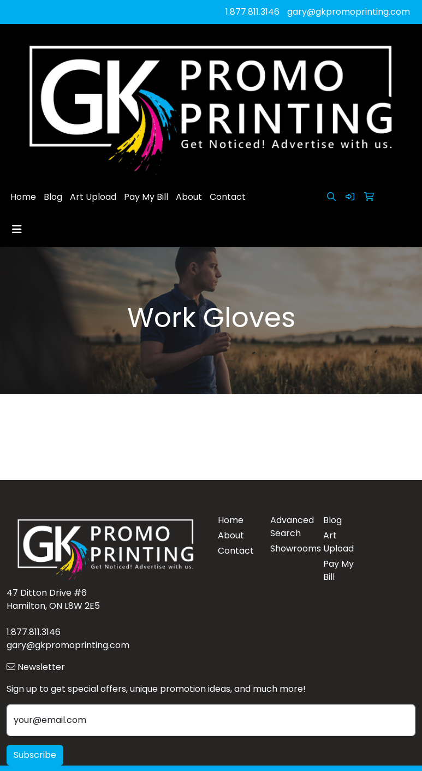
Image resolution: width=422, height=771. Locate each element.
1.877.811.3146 (252, 11)
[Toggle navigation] (16, 229)
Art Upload (93, 197)
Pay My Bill (146, 197)
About (189, 197)
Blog (53, 197)
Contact (228, 197)
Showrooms (290, 548)
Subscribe (35, 755)
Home (23, 197)
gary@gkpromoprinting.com (348, 11)
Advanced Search (290, 526)
